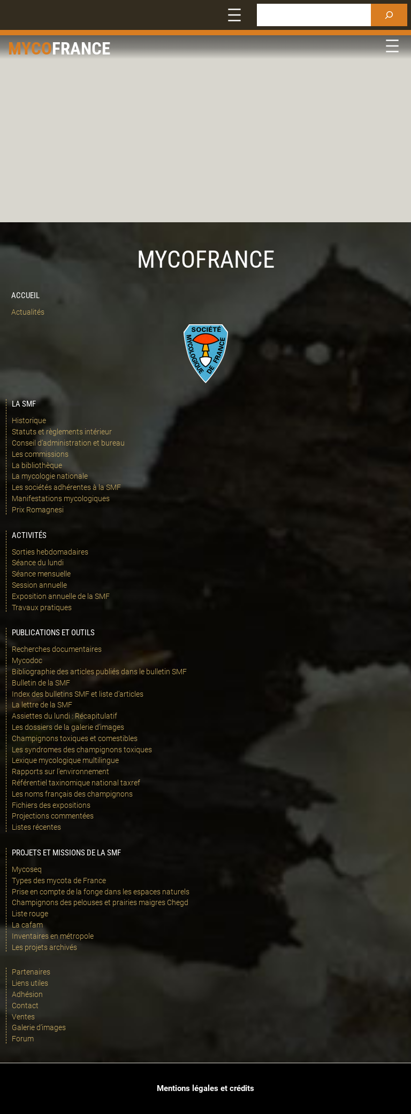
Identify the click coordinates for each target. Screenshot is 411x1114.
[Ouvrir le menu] (234, 15)
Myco (30, 48)
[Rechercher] (389, 15)
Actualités (27, 312)
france (81, 48)
